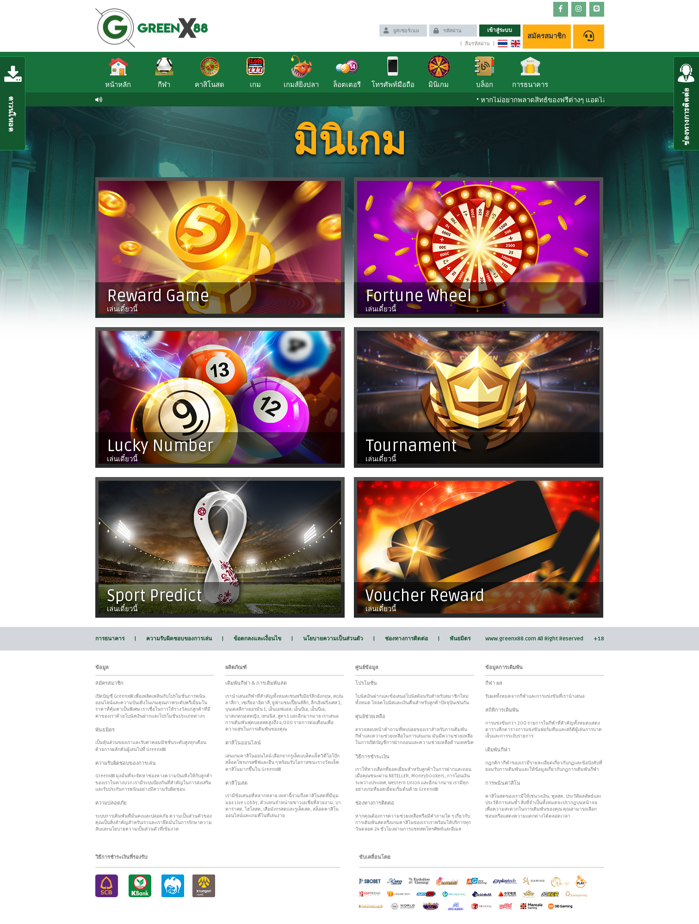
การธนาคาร (109, 638)
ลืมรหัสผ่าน (477, 44)
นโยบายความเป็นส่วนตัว (333, 638)
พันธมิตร (460, 638)
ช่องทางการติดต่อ (406, 638)
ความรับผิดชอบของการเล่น (179, 638)
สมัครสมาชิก (546, 36)
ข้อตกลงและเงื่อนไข (257, 638)
